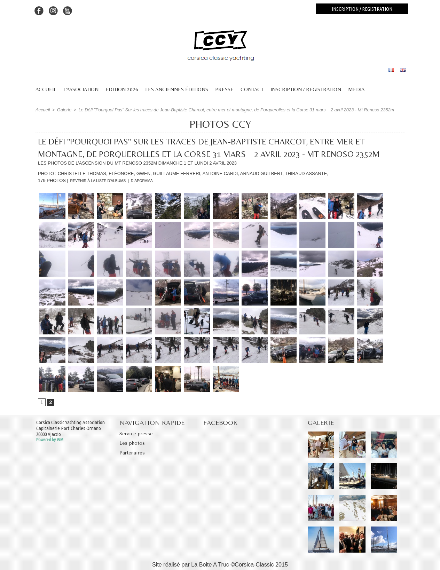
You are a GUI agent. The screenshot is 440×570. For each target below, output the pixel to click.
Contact (252, 89)
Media (356, 89)
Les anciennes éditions (176, 89)
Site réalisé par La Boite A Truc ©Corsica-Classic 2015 (220, 564)
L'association (81, 89)
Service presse (138, 435)
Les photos (133, 446)
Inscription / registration (362, 9)
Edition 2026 (121, 89)
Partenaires (134, 457)
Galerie (63, 109)
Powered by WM (49, 439)
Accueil (46, 89)
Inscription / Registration (305, 89)
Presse (224, 89)
